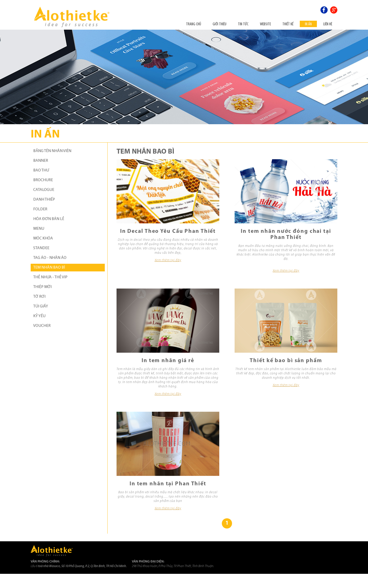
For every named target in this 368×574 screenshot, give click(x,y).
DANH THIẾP (44, 200)
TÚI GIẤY (40, 306)
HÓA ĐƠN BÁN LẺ (48, 219)
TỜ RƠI (39, 297)
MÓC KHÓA (43, 238)
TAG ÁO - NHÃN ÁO (49, 258)
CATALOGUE (43, 190)
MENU (38, 229)
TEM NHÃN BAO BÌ (49, 268)
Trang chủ (193, 23)
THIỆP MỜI (42, 287)
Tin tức (243, 23)
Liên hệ (327, 23)
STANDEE (41, 248)
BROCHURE (43, 180)
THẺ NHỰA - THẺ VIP (50, 277)
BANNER (40, 161)
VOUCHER (42, 326)
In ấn (308, 23)
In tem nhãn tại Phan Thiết (168, 484)
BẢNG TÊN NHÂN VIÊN (52, 151)
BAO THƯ (41, 170)
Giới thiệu (219, 23)
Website (265, 23)
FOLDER (40, 209)
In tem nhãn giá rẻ (168, 361)
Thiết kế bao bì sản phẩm (286, 361)
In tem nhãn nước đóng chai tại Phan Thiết (286, 234)
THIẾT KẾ (287, 23)
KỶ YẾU (39, 316)
